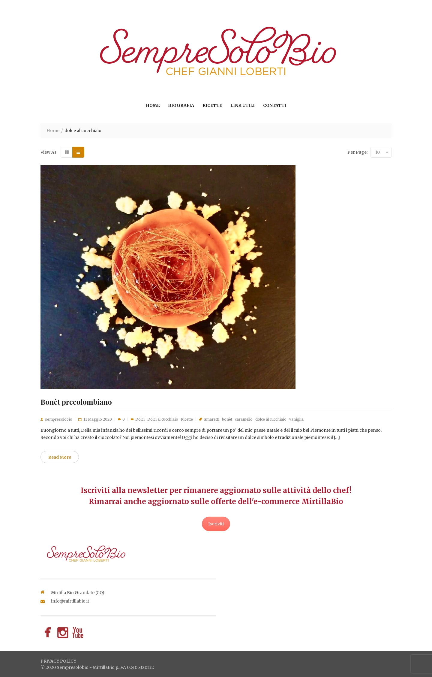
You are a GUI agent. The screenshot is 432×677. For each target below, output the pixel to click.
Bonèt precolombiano (76, 402)
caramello (244, 419)
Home (153, 105)
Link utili (242, 105)
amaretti (211, 419)
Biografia (181, 105)
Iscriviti (216, 524)
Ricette (212, 105)
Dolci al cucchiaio (162, 419)
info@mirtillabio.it (70, 601)
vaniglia (296, 419)
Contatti (274, 105)
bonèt (227, 419)
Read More (59, 457)
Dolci (140, 419)
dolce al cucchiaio (270, 419)
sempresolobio (58, 419)
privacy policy (58, 661)
